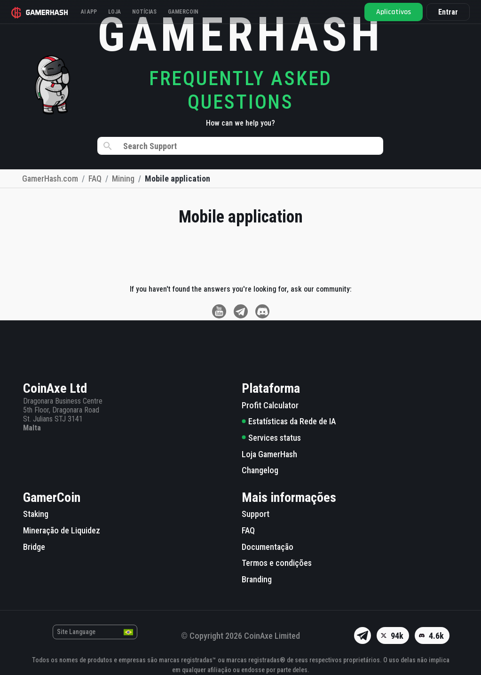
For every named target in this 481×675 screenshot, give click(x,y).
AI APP (89, 11)
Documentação (267, 547)
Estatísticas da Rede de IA (289, 421)
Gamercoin (183, 11)
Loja (114, 11)
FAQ (248, 530)
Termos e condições (277, 563)
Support (255, 514)
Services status (271, 438)
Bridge (34, 547)
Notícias (144, 11)
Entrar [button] (448, 12)
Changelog (260, 470)
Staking (35, 514)
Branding (257, 579)
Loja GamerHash (269, 454)
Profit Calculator (270, 405)
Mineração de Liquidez (61, 530)
